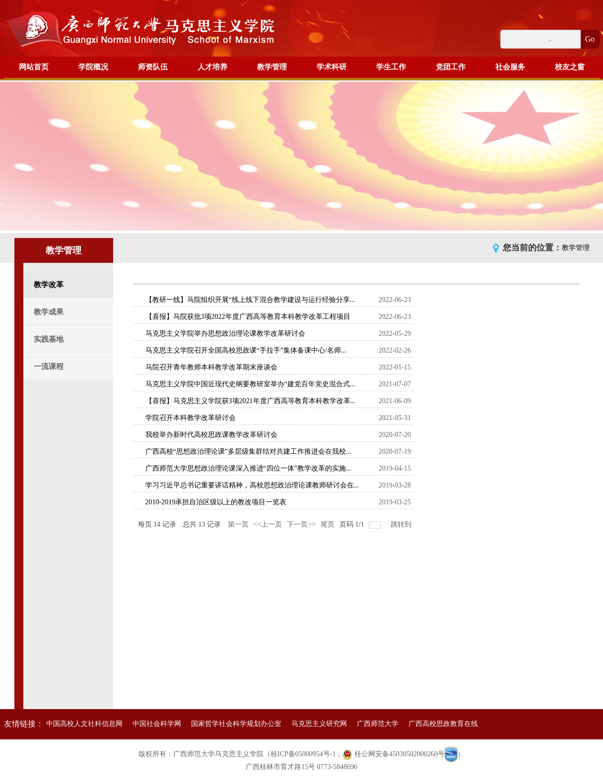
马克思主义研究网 (319, 723)
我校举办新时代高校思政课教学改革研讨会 (211, 434)
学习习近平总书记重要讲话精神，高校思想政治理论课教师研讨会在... (252, 485)
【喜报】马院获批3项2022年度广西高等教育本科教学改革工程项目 (247, 316)
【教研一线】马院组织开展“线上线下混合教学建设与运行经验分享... (250, 299)
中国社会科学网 (157, 723)
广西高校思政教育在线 (443, 723)
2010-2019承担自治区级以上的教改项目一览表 (216, 502)
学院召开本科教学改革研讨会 (190, 417)
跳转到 (402, 524)
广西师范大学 (378, 723)
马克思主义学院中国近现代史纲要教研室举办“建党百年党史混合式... (250, 384)
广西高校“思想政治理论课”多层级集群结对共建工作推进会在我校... (248, 451)
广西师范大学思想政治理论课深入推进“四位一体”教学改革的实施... (248, 468)
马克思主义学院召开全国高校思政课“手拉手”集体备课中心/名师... (245, 350)
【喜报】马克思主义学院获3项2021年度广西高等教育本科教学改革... (250, 401)
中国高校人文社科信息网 (84, 723)
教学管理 (576, 247)
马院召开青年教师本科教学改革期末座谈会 (211, 367)
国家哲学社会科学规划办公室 (236, 723)
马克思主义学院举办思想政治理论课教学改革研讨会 (225, 333)
